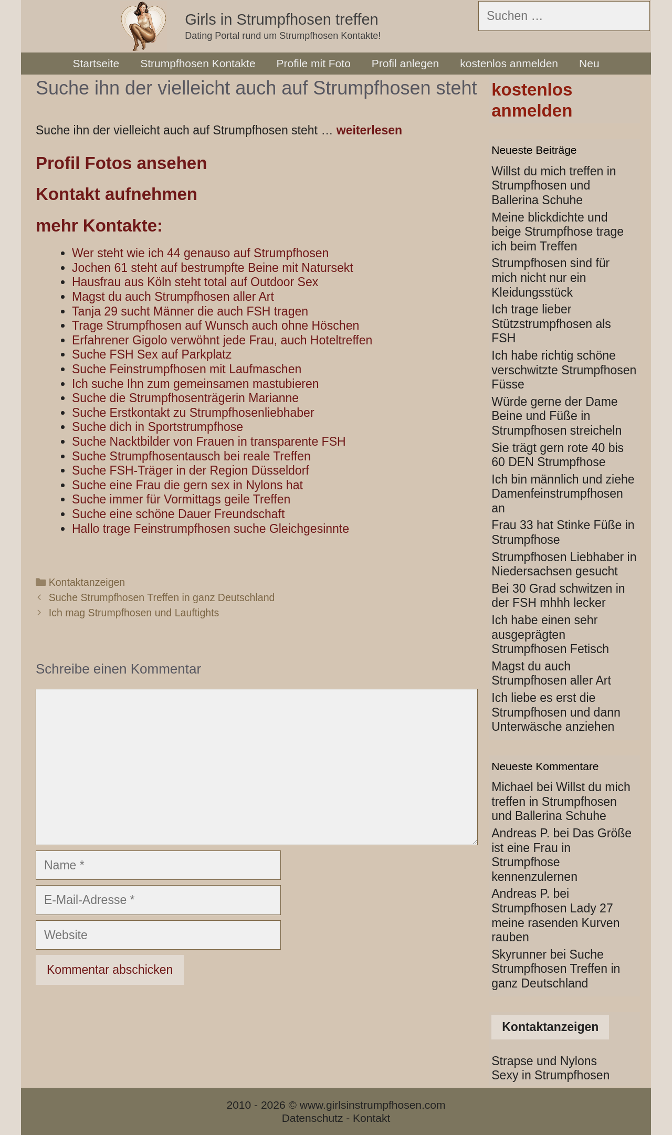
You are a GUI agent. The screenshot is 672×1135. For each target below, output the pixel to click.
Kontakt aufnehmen (116, 194)
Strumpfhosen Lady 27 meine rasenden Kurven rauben (555, 922)
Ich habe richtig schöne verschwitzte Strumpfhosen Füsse (563, 370)
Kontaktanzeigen (87, 582)
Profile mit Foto (314, 63)
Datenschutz (312, 1118)
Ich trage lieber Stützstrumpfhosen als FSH (551, 323)
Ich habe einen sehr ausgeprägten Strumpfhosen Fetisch (550, 634)
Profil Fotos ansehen (121, 163)
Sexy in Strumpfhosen (550, 1075)
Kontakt (371, 1118)
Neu (589, 63)
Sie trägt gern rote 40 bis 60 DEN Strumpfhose (557, 455)
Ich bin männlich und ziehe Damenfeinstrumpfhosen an (562, 493)
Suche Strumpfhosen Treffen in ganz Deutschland (162, 597)
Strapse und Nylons (544, 1061)
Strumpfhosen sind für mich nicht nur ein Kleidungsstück (550, 277)
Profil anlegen (405, 63)
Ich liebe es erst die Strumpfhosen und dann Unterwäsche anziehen (556, 712)
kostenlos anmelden (509, 63)
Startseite (95, 63)
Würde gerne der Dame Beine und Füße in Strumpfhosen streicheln (556, 416)
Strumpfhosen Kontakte (197, 63)
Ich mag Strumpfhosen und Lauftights (134, 612)
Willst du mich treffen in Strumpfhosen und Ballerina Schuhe (553, 185)
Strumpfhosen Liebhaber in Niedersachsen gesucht (563, 564)
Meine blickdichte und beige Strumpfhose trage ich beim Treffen (557, 232)
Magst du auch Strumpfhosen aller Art (551, 673)
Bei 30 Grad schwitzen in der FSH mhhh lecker (558, 596)
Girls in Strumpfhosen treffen (282, 19)
